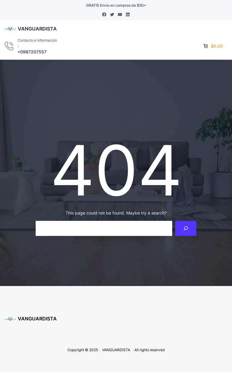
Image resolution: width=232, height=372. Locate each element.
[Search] (186, 228)
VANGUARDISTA (37, 29)
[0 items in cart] (212, 46)
